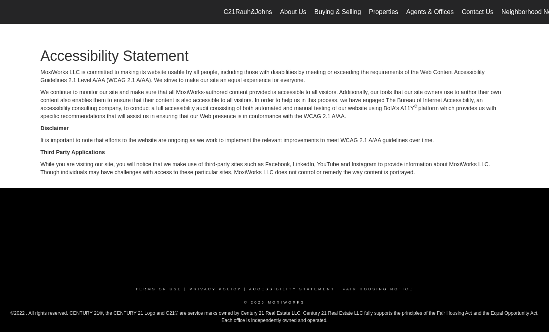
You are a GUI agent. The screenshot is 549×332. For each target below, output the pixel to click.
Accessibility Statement (292, 289)
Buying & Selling (338, 11)
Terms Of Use (159, 289)
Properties (383, 11)
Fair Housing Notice (378, 289)
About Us (293, 11)
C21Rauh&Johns (248, 11)
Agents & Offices (430, 11)
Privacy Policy (216, 289)
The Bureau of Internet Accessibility (429, 100)
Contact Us (477, 11)
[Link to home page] (10, 12)
